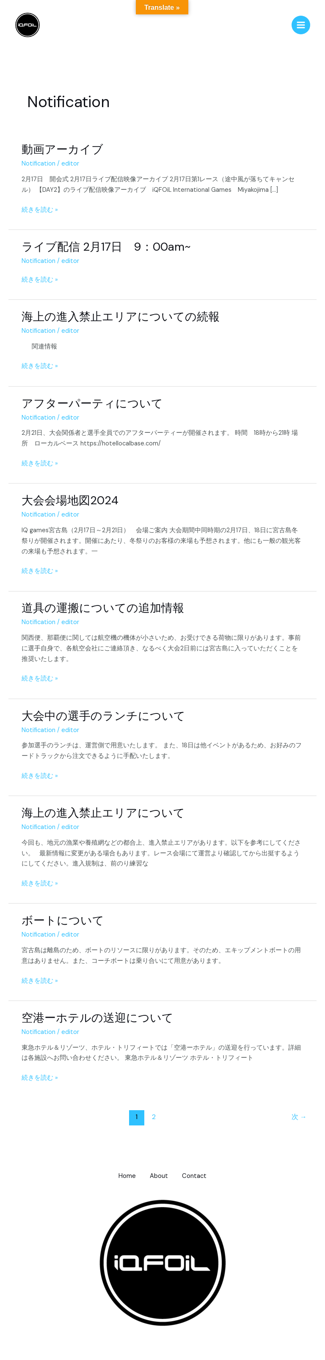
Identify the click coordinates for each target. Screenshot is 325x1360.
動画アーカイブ (62, 150)
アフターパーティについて (92, 403)
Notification (38, 164)
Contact (197, 1177)
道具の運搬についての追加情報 (103, 608)
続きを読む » (40, 209)
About (159, 1177)
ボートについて (63, 921)
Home (124, 1177)
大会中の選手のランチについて (103, 716)
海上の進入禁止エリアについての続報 (121, 317)
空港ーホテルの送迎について (98, 1018)
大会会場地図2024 (70, 501)
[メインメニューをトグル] (301, 25)
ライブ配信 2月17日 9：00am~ (106, 247)
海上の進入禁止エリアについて (103, 813)
